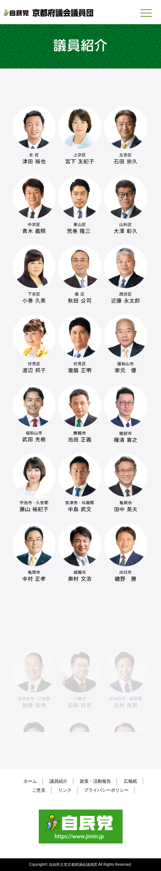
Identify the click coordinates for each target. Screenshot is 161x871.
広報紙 (130, 781)
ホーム (30, 781)
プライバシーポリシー (106, 790)
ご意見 (38, 790)
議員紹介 (58, 781)
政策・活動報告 (95, 781)
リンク (65, 790)
